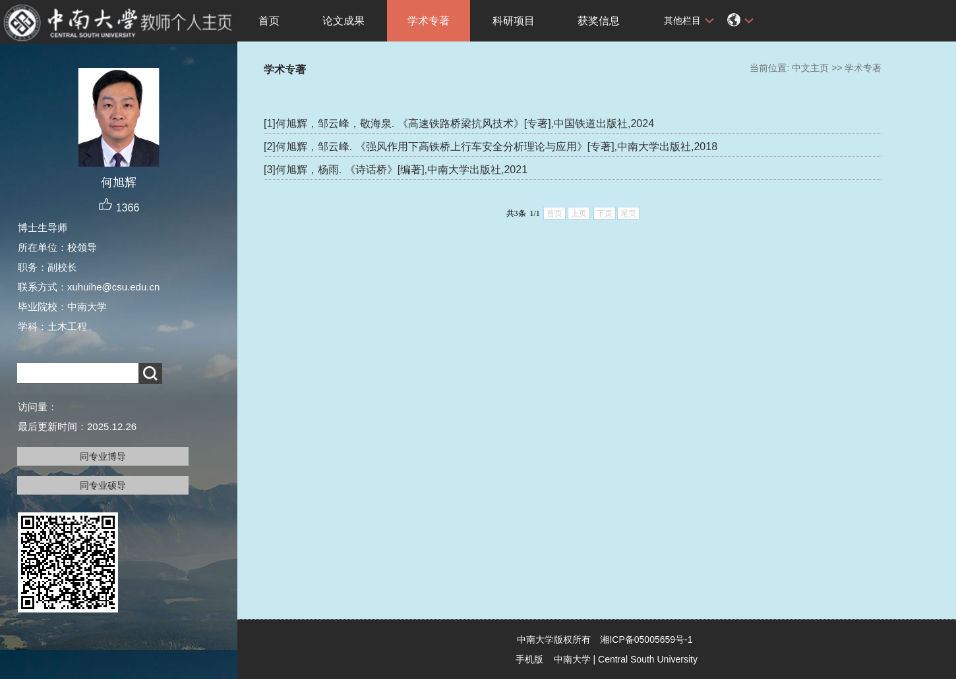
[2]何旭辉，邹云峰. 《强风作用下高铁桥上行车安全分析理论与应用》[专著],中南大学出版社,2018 (490, 146)
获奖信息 (599, 20)
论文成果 (343, 20)
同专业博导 (103, 456)
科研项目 (514, 20)
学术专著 (428, 20)
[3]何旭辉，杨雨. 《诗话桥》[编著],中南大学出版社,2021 (395, 169)
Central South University (648, 659)
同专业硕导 (103, 485)
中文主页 (810, 68)
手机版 (529, 659)
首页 (269, 20)
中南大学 (572, 659)
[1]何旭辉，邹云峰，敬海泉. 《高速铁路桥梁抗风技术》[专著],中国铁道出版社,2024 (459, 123)
